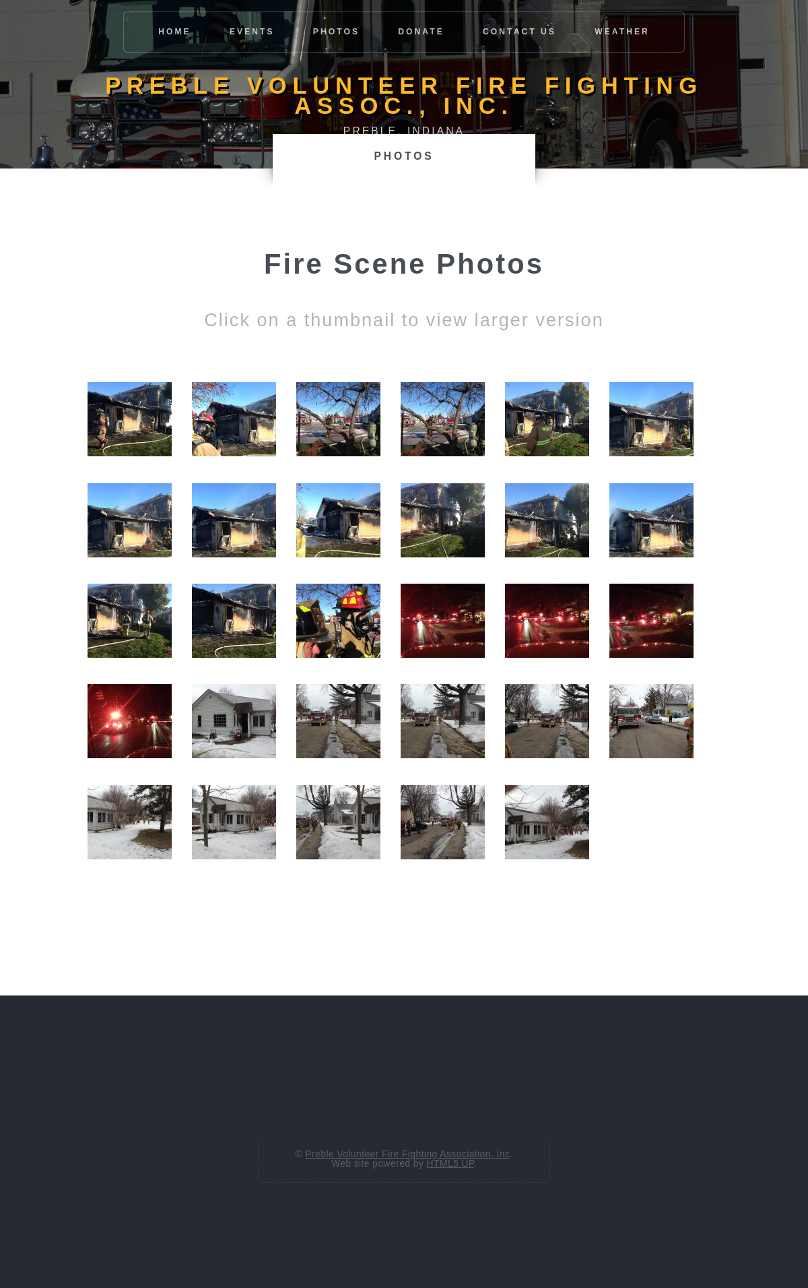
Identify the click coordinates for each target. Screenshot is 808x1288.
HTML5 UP (450, 1163)
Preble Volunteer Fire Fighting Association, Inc (407, 1153)
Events (252, 31)
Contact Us (519, 31)
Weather (622, 31)
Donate (421, 31)
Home (174, 31)
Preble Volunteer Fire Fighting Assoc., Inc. (404, 96)
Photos (336, 31)
